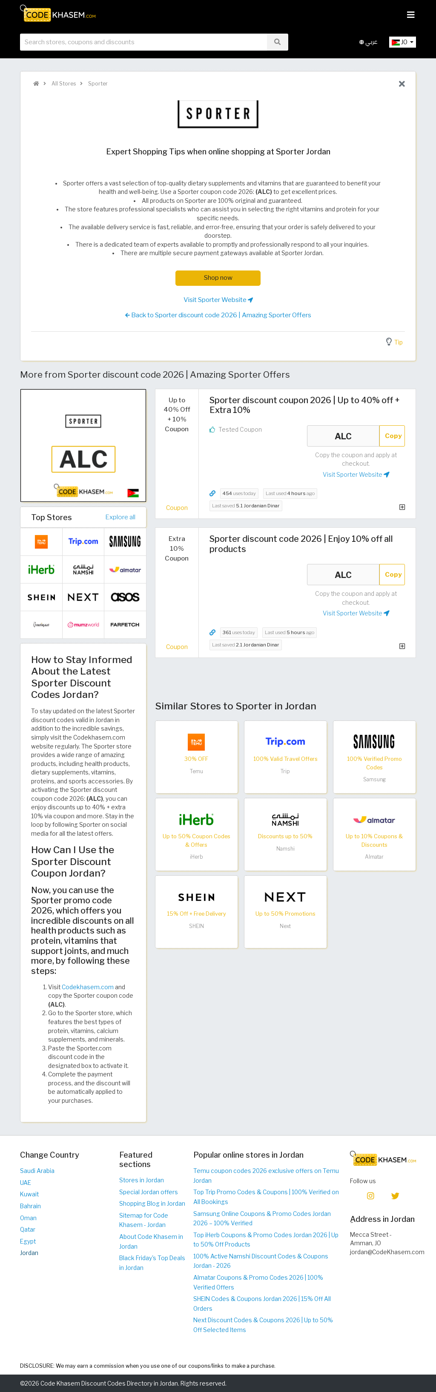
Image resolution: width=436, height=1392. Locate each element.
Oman (28, 1218)
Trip (285, 771)
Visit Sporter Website (218, 300)
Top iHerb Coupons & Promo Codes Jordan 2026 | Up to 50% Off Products (265, 1240)
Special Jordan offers (148, 1192)
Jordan (29, 1253)
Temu (196, 771)
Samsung (374, 779)
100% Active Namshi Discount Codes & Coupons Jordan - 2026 (260, 1261)
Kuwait (29, 1194)
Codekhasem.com (88, 987)
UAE (25, 1182)
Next (285, 926)
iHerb (196, 857)
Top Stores (51, 517)
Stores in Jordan (141, 1180)
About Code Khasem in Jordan (151, 1241)
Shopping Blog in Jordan (152, 1203)
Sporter (97, 83)
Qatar (27, 1229)
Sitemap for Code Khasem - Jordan (143, 1220)
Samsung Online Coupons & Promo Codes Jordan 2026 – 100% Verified (262, 1218)
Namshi (285, 848)
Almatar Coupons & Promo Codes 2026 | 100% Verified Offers (258, 1282)
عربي (368, 42)
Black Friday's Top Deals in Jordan (152, 1263)
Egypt (28, 1241)
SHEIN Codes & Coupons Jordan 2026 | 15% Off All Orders (262, 1303)
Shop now (218, 277)
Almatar (374, 857)
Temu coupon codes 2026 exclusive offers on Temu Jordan (266, 1175)
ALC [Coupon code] (343, 436)
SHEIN (196, 926)
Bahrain (30, 1206)
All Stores (63, 83)
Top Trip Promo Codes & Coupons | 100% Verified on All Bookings (266, 1197)
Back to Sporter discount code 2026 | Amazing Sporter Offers (218, 315)
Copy (393, 436)
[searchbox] (143, 42)
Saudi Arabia (37, 1170)
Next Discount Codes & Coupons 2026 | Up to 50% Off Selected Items (263, 1325)
